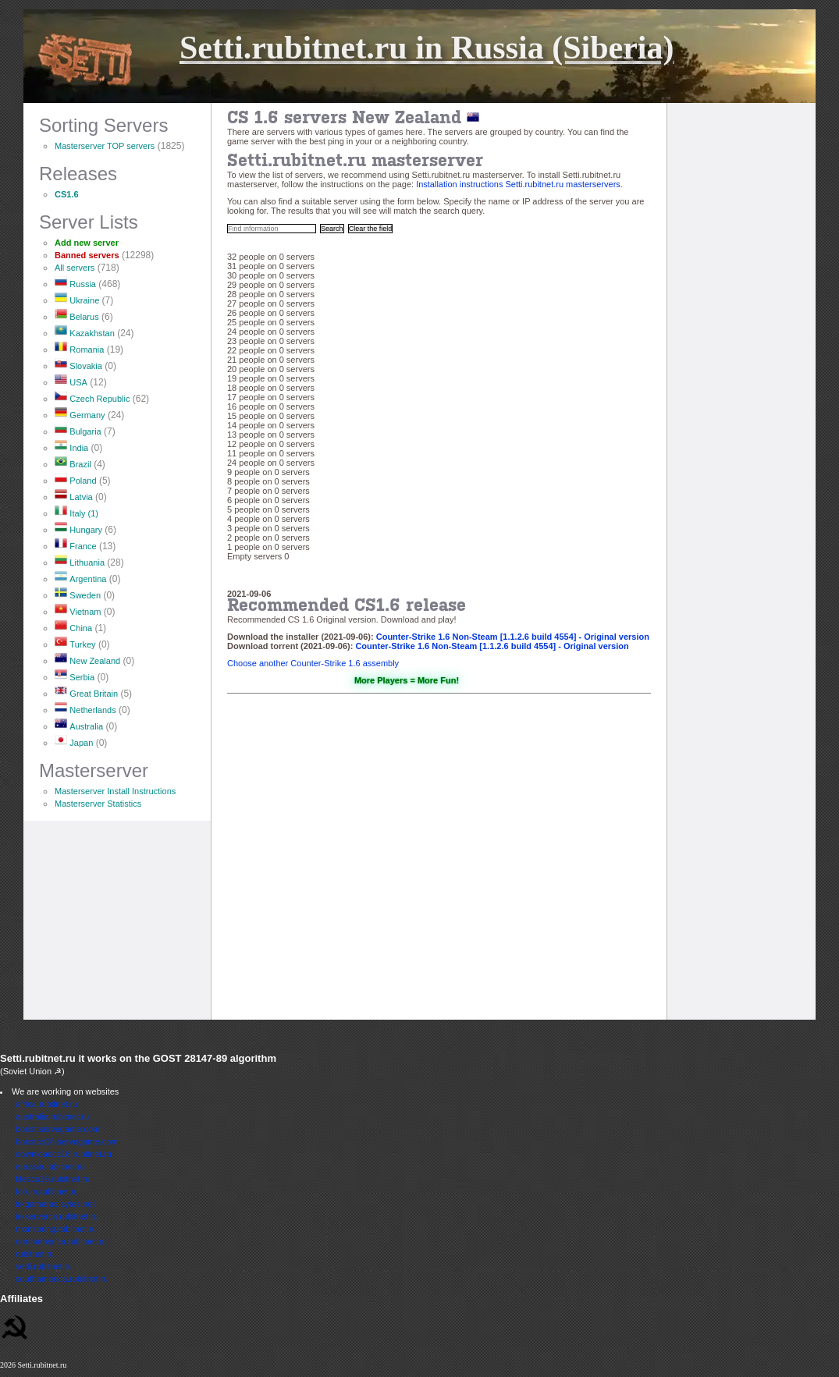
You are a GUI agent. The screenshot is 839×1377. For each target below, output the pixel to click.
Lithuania (87, 562)
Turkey (82, 644)
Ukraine (84, 300)
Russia (82, 284)
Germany (87, 415)
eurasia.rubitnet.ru (50, 1166)
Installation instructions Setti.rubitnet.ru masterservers (518, 184)
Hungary (85, 529)
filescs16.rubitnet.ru (53, 1179)
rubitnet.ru (35, 1253)
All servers (74, 267)
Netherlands (92, 710)
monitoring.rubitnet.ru (56, 1228)
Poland (82, 480)
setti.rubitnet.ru (44, 1266)
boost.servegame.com (58, 1129)
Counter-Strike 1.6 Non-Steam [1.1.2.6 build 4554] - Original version (512, 636)
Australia (86, 726)
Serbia (81, 677)
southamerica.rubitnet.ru (62, 1278)
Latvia (80, 497)
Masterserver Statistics (98, 803)
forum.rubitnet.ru (47, 1191)
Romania (86, 349)
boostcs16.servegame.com (67, 1141)
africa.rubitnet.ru (46, 1104)
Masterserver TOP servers (105, 146)
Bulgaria (85, 431)
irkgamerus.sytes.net (55, 1203)
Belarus (83, 316)
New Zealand (94, 660)
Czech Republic (99, 398)
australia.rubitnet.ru (52, 1116)
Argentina (87, 579)
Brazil (80, 464)
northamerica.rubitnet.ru (61, 1241)
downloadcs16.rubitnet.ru (64, 1154)
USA (78, 382)
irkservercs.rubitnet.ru (57, 1216)
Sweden (85, 595)
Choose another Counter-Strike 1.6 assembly (313, 663)
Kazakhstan (91, 333)
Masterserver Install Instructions (115, 791)
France (82, 546)
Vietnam (85, 611)
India (78, 447)
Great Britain (93, 693)
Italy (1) (83, 513)
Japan (81, 742)
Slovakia (85, 366)
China (80, 628)
